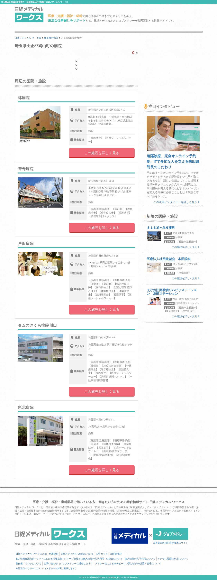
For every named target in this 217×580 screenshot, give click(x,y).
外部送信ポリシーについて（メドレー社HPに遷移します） (47, 568)
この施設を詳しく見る (101, 153)
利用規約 (53, 553)
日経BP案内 (116, 553)
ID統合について (114, 558)
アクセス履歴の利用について (173, 558)
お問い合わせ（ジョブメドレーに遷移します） (68, 563)
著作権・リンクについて (28, 563)
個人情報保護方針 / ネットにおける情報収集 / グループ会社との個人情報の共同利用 (60, 558)
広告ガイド (102, 553)
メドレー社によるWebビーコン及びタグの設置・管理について (128, 563)
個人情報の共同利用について (140, 558)
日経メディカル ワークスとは (31, 553)
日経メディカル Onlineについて (77, 553)
